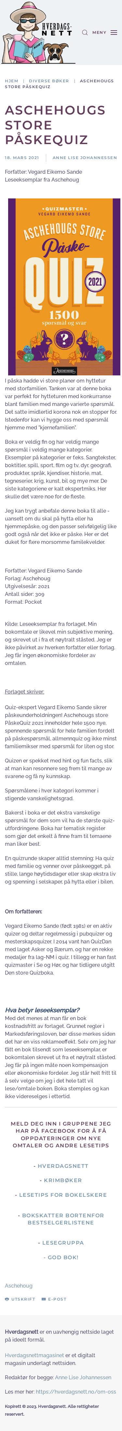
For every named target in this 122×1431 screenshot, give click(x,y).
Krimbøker (63, 1180)
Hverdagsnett (63, 1166)
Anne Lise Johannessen (83, 1377)
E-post (54, 1299)
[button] (85, 32)
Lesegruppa (63, 1243)
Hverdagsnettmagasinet (34, 1355)
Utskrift (20, 1299)
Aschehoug (19, 1286)
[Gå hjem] (38, 32)
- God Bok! (61, 1257)
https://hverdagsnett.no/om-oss (76, 1392)
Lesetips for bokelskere (63, 1195)
